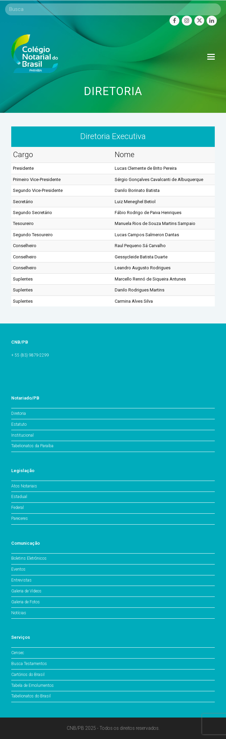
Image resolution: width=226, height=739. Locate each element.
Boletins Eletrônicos (29, 558)
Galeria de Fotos (25, 602)
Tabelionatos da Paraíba (32, 445)
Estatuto (19, 424)
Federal (17, 507)
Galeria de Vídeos (26, 591)
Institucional (22, 435)
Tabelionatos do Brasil (31, 696)
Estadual (19, 496)
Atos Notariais (24, 486)
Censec (17, 652)
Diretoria (18, 413)
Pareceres (19, 518)
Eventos (18, 569)
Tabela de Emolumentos (32, 685)
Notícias (18, 612)
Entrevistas (21, 580)
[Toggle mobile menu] (211, 57)
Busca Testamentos (29, 663)
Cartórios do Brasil (28, 674)
